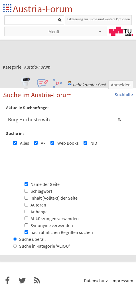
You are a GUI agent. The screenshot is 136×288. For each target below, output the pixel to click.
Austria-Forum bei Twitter (22, 280)
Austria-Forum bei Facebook (7, 280)
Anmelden (121, 85)
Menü (53, 31)
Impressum (122, 280)
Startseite (8, 9)
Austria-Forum (43, 8)
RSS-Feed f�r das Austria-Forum (37, 280)
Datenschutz (96, 280)
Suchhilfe (124, 94)
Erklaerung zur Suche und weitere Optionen (98, 19)
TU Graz (121, 31)
